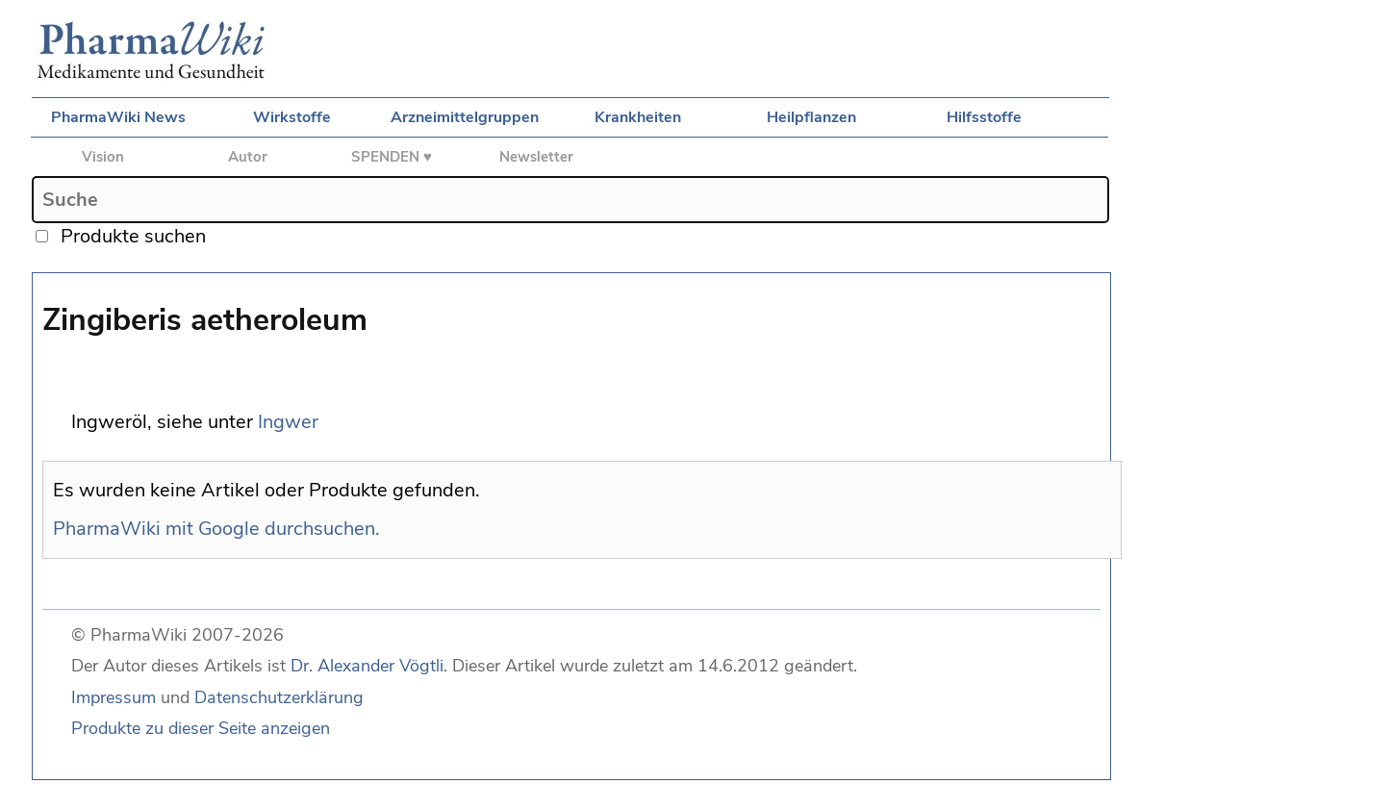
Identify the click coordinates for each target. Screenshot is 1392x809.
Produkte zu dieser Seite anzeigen (200, 728)
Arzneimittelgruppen (465, 117)
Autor (247, 156)
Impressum (113, 697)
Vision (103, 156)
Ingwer (288, 422)
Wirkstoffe (292, 117)
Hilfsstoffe (984, 117)
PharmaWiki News (118, 117)
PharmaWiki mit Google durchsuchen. (216, 529)
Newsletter (536, 156)
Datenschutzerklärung (279, 697)
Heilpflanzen (811, 117)
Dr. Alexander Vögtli (367, 665)
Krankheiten (638, 117)
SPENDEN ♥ (391, 156)
